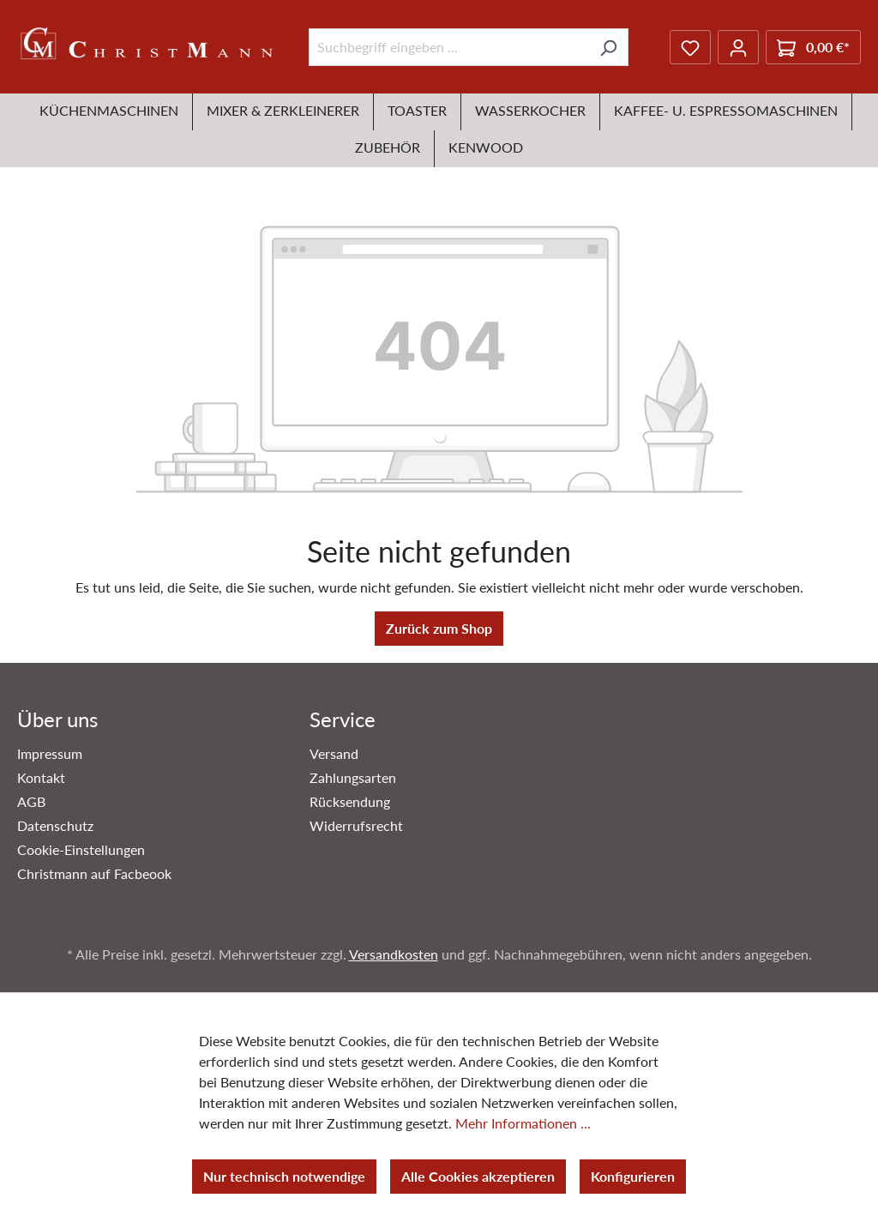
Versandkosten (393, 954)
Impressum (49, 753)
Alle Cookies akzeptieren (478, 1176)
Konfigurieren (633, 1176)
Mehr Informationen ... (523, 1123)
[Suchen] (608, 47)
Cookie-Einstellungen (81, 849)
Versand (334, 753)
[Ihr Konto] (738, 47)
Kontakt (41, 777)
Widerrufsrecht (356, 825)
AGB (31, 801)
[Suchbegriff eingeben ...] (449, 47)
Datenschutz (55, 825)
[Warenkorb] (813, 47)
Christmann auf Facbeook (94, 873)
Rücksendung (350, 801)
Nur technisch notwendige (284, 1176)
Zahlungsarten (353, 777)
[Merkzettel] (690, 47)
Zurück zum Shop (439, 628)
